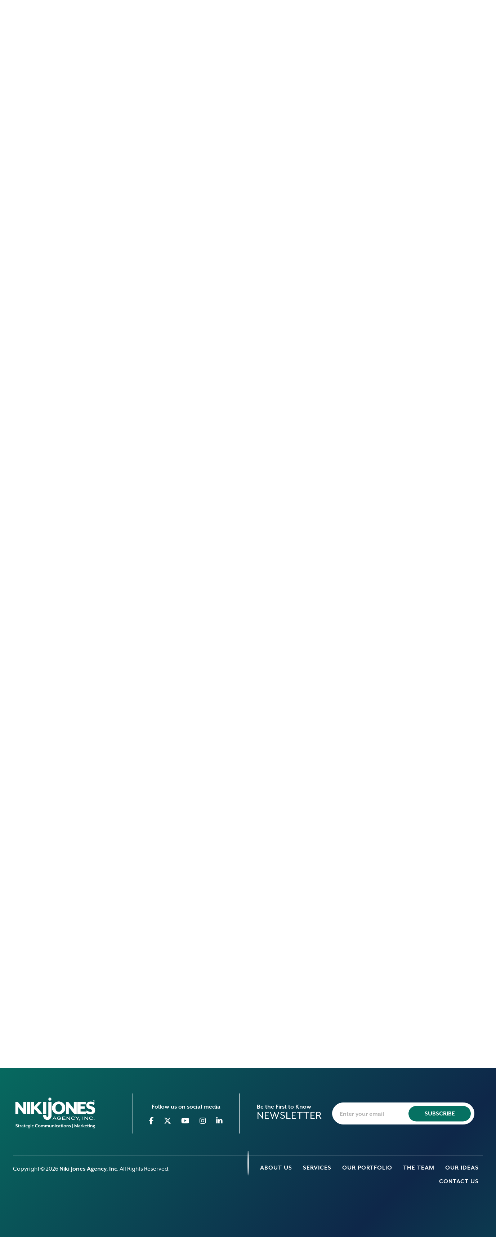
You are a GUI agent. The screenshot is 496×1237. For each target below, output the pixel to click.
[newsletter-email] (403, 1113)
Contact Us (459, 1181)
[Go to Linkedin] (219, 1120)
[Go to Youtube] (185, 1120)
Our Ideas (462, 1168)
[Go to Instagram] (203, 1120)
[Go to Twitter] (167, 1120)
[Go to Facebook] (151, 1120)
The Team (418, 1168)
